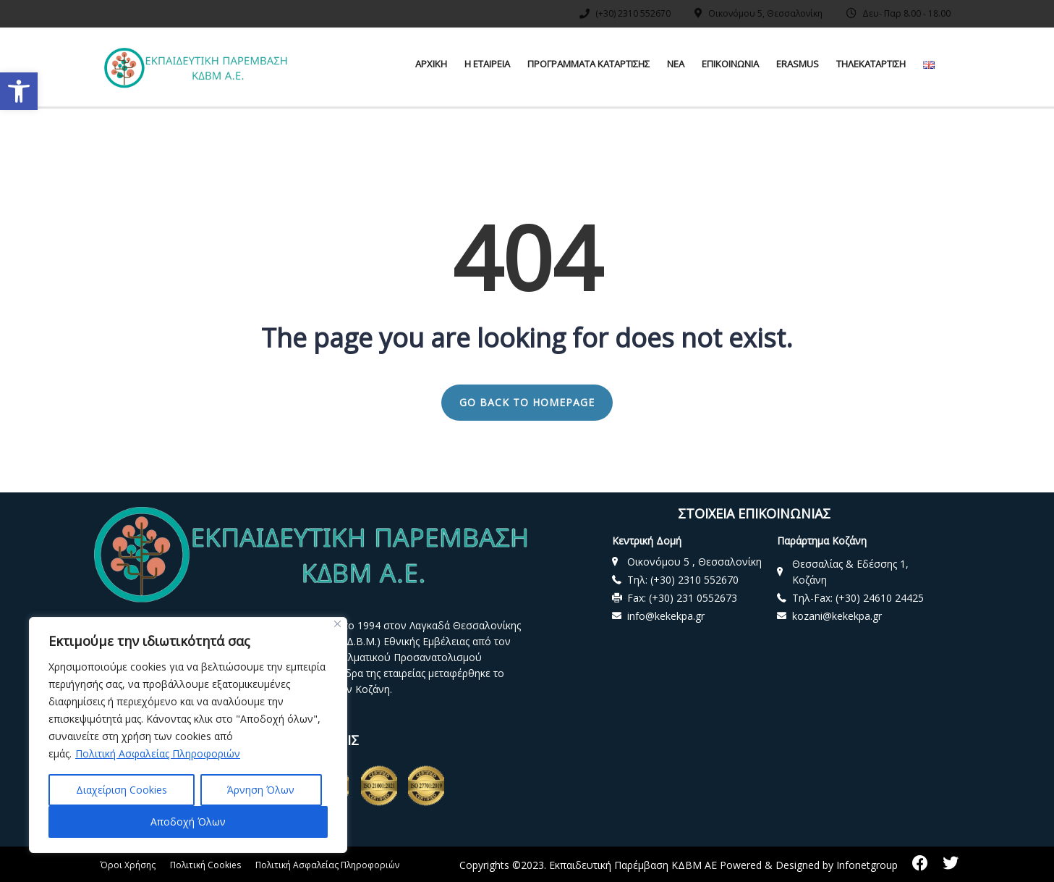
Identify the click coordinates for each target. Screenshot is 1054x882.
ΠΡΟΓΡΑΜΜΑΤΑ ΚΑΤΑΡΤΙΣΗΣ (588, 63)
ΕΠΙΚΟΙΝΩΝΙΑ (730, 63)
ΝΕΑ (675, 63)
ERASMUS (797, 63)
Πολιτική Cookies (205, 865)
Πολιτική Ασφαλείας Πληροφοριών (157, 753)
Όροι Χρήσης (128, 865)
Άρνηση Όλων (260, 790)
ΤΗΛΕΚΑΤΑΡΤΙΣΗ (871, 63)
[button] (19, 91)
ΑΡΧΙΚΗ (431, 63)
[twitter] (951, 863)
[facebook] (920, 863)
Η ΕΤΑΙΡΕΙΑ (487, 63)
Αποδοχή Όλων (188, 821)
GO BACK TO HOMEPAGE (527, 402)
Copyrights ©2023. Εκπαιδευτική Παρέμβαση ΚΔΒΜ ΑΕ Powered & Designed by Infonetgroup (678, 865)
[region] (188, 735)
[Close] (337, 624)
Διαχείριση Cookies (121, 790)
